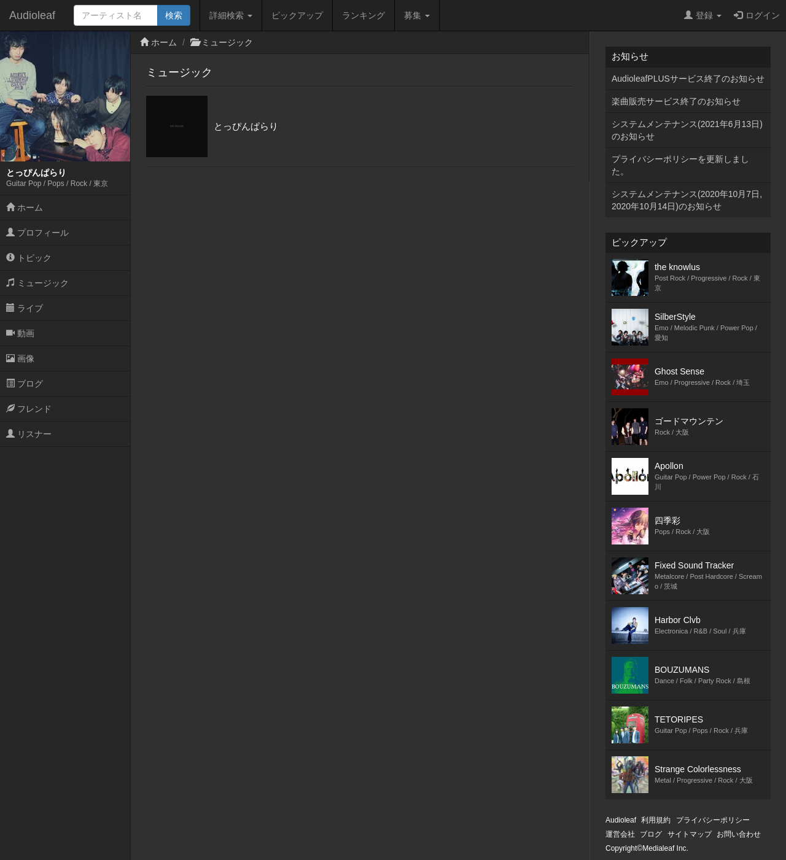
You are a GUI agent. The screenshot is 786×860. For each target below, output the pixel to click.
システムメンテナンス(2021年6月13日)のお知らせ (687, 130)
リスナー (29, 434)
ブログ (24, 384)
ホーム (24, 207)
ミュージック (37, 283)
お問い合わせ (739, 834)
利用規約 (656, 820)
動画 (20, 333)
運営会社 (620, 834)
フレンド (29, 409)
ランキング (363, 15)
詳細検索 (230, 15)
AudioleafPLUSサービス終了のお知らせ (688, 78)
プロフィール (37, 233)
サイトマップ (689, 834)
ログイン (757, 15)
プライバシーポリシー (713, 820)
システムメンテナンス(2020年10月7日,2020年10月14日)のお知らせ (687, 200)
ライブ (24, 308)
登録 (703, 15)
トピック (29, 258)
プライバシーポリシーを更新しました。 (680, 165)
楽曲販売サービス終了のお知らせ (676, 101)
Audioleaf (32, 15)
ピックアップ (297, 15)
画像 (20, 358)
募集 (417, 15)
